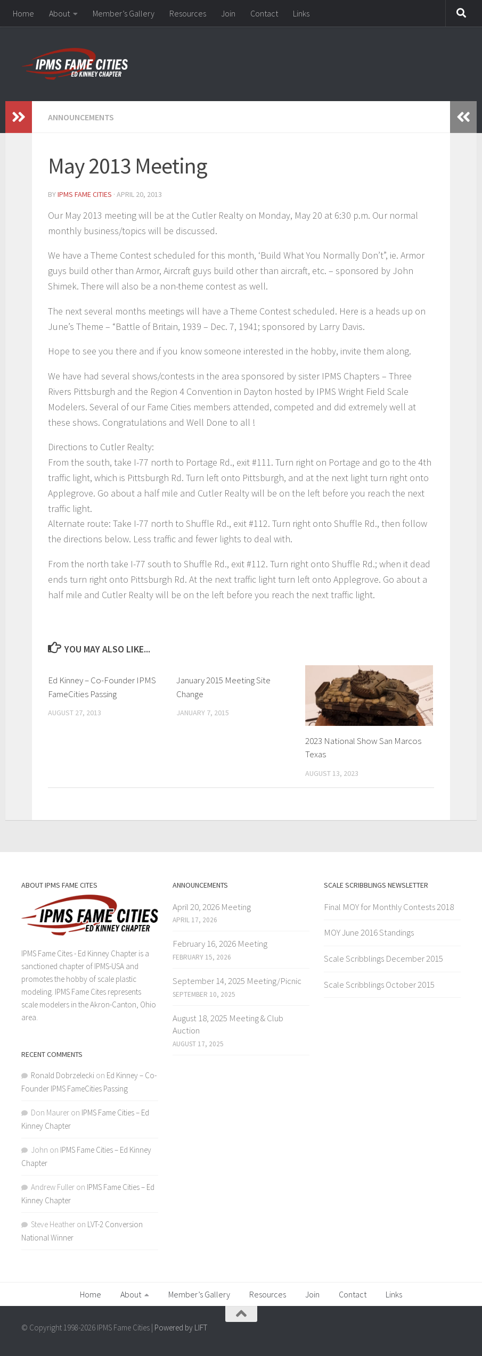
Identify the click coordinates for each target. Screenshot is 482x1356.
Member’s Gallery (123, 13)
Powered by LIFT (180, 1327)
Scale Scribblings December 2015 (383, 958)
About (59, 13)
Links (301, 13)
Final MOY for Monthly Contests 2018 (389, 907)
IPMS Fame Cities (85, 194)
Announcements (81, 117)
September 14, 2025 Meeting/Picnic (237, 981)
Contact (264, 13)
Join (228, 13)
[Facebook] (453, 1332)
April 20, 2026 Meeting (212, 907)
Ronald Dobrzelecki (62, 1075)
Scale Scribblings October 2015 (379, 984)
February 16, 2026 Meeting (220, 943)
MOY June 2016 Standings (369, 932)
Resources (187, 13)
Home (23, 13)
